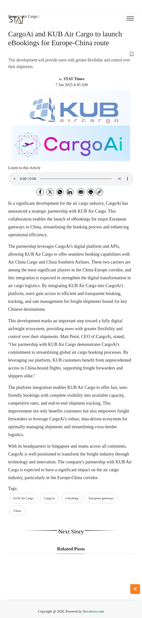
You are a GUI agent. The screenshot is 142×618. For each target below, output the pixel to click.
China (17, 511)
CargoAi (49, 498)
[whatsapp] (60, 192)
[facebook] (40, 192)
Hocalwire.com (93, 611)
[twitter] (50, 192)
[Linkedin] (69, 192)
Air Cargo (29, 16)
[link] (99, 192)
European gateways (101, 498)
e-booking (71, 498)
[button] (71, 54)
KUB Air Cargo (23, 498)
